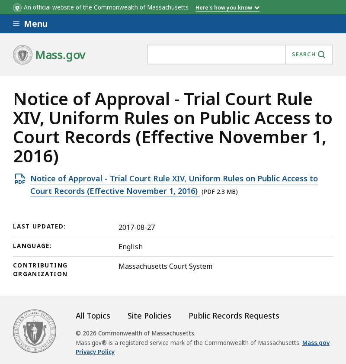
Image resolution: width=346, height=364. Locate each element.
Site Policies (149, 315)
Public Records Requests (234, 315)
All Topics (93, 315)
